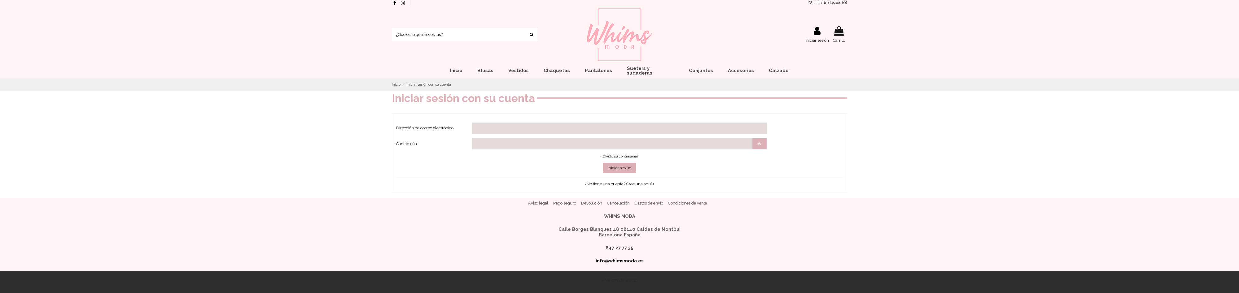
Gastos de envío (649, 203)
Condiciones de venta (687, 203)
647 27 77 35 (619, 247)
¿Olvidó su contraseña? (619, 156)
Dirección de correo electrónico (424, 128)
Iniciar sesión (619, 168)
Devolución (591, 203)
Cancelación (618, 203)
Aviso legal (538, 203)
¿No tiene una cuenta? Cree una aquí (619, 184)
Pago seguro (564, 203)
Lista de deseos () (827, 2)
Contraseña (406, 143)
